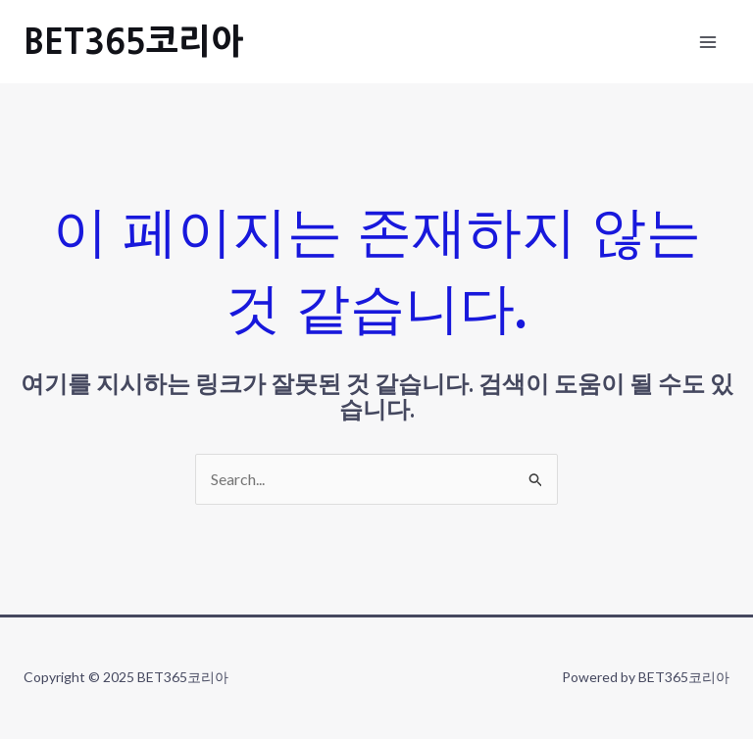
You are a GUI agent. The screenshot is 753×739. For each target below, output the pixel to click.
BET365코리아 (133, 42)
